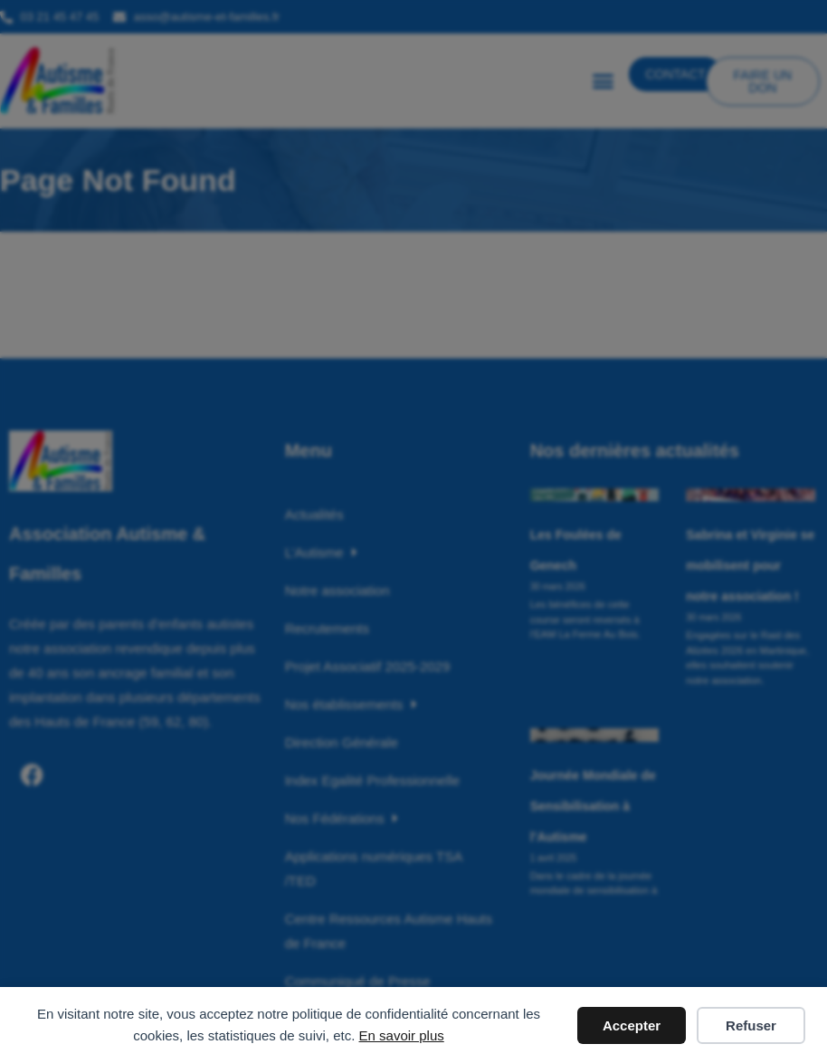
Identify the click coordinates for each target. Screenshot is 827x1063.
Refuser (751, 1025)
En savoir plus (401, 1035)
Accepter (632, 1025)
